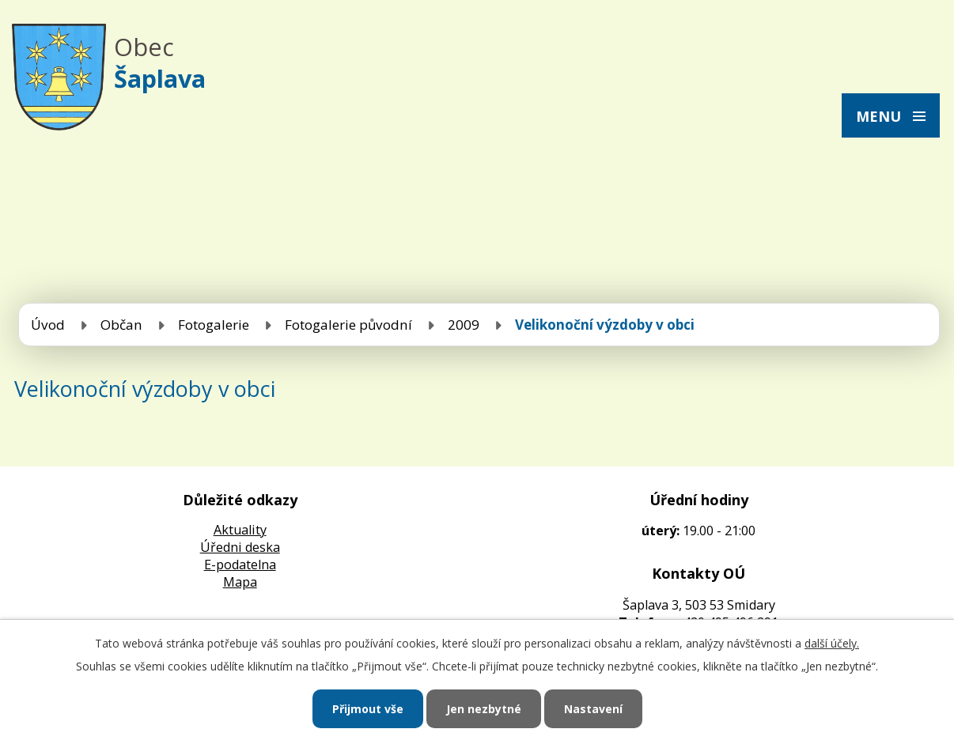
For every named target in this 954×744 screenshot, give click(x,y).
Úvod (48, 324)
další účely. (831, 643)
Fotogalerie (213, 324)
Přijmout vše (367, 708)
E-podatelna (240, 564)
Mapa (240, 582)
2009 (463, 324)
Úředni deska (240, 547)
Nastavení (593, 708)
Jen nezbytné (483, 708)
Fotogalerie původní (348, 324)
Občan (121, 324)
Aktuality (240, 529)
